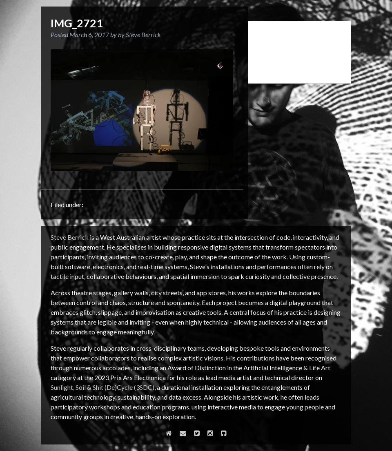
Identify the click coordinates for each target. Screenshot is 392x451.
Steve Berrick (70, 237)
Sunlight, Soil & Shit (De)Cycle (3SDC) (102, 387)
